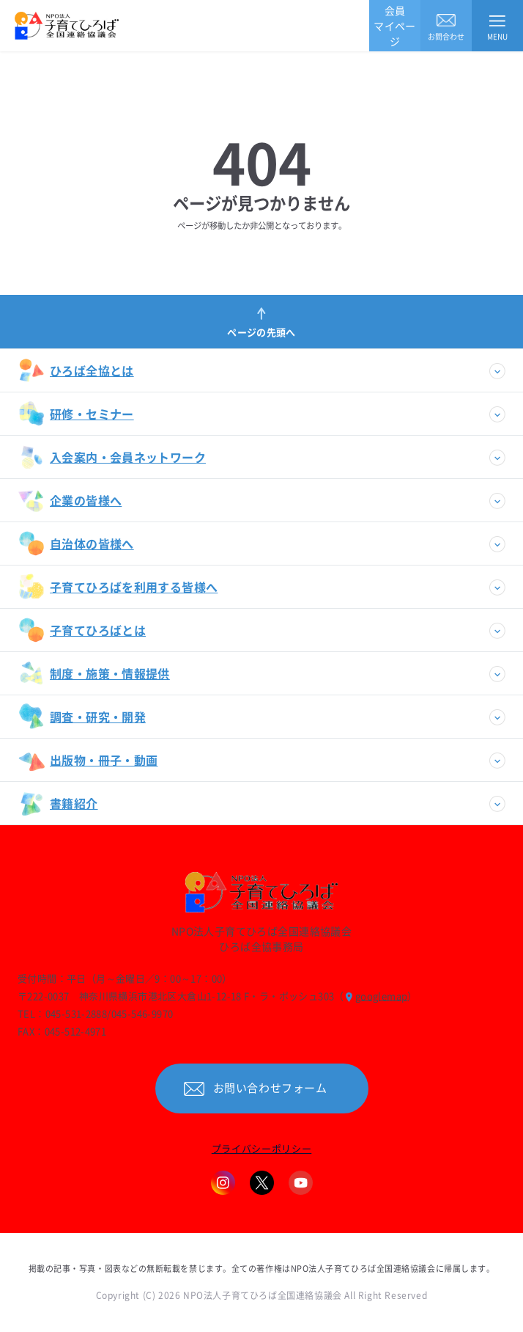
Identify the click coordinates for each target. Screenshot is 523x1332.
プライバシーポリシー (262, 1148)
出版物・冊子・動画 (87, 760)
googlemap (381, 996)
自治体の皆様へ (76, 543)
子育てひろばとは (82, 630)
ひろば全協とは (76, 370)
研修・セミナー (76, 413)
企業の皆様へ (70, 500)
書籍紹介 (58, 803)
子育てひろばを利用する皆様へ (118, 587)
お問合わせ (446, 26)
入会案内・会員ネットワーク (112, 457)
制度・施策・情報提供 (94, 673)
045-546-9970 (142, 1013)
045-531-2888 (76, 1013)
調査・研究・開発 (82, 716)
